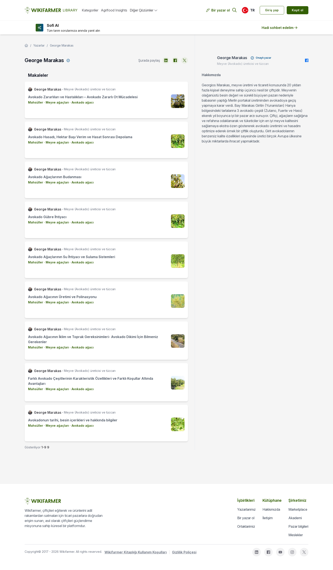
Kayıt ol (297, 10)
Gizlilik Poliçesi (184, 552)
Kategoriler (90, 10)
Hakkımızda (271, 509)
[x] (184, 60)
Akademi (295, 518)
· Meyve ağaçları (56, 102)
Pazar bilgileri (298, 526)
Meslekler (295, 535)
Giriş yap (272, 10)
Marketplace (297, 509)
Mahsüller (35, 102)
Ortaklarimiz (246, 526)
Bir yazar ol (220, 10)
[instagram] (292, 552)
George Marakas (61, 45)
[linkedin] (165, 60)
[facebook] (175, 60)
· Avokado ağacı (81, 102)
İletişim (267, 518)
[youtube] (280, 552)
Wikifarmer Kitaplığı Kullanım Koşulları (135, 552)
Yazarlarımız (246, 509)
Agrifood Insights (114, 10)
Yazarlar (39, 45)
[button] (248, 10)
